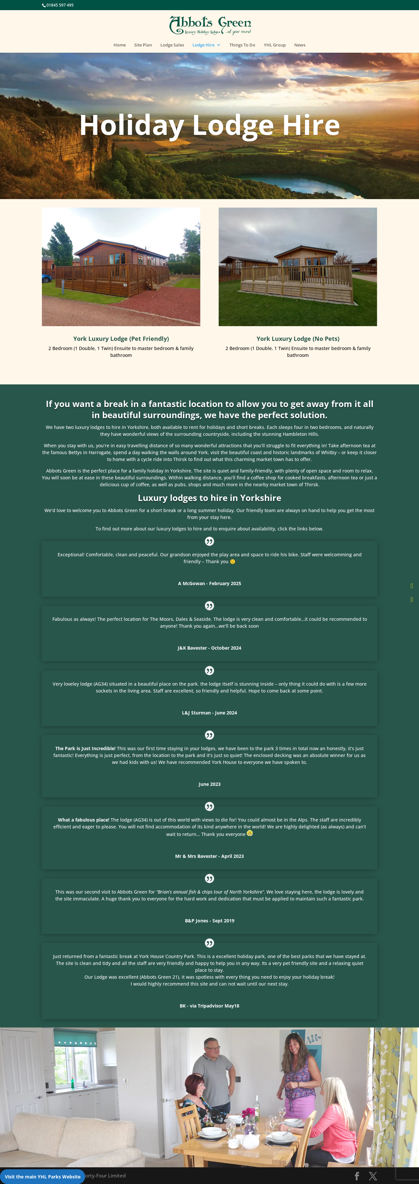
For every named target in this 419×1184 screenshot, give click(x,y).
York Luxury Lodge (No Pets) (298, 338)
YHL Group (275, 45)
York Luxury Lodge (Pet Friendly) (121, 338)
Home (120, 45)
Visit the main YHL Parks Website (43, 1177)
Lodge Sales (172, 45)
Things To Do (242, 45)
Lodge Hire (203, 45)
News (299, 45)
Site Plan (143, 45)
